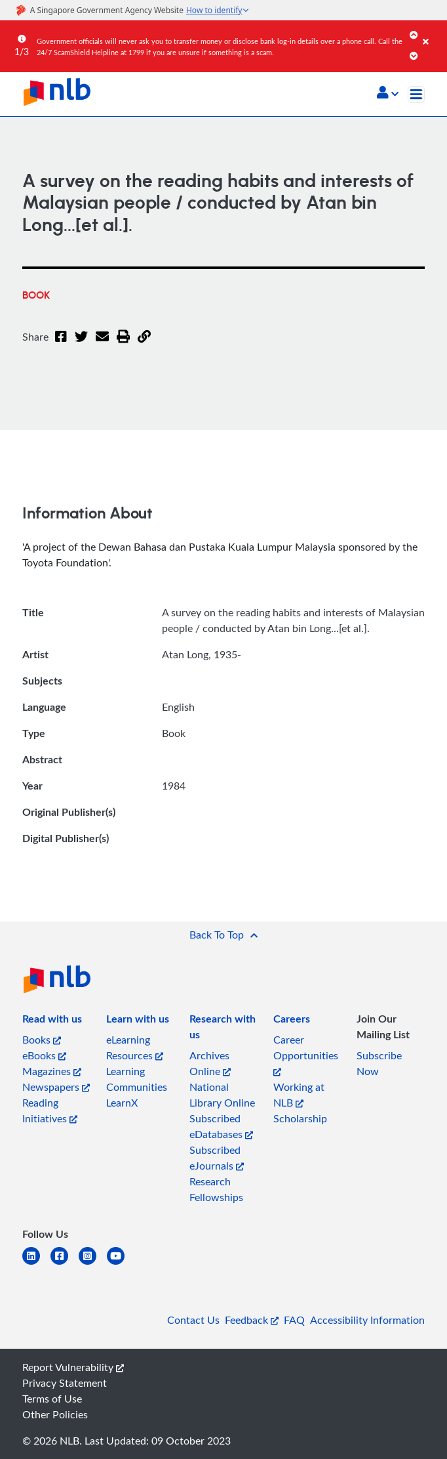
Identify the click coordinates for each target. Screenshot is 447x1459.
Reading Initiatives (49, 1110)
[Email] (102, 344)
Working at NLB (298, 1095)
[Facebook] (61, 344)
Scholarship (300, 1118)
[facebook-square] (64, 1263)
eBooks (44, 1055)
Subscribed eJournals (216, 1158)
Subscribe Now (379, 1063)
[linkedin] (36, 1263)
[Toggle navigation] (416, 94)
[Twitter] (81, 344)
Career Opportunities (305, 1054)
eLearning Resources (134, 1047)
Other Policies (55, 1414)
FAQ (294, 1320)
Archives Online (210, 1063)
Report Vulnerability (73, 1367)
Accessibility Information (367, 1320)
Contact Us (193, 1320)
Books (41, 1039)
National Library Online (222, 1095)
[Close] (432, 32)
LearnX (122, 1102)
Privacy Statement (64, 1383)
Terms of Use (52, 1398)
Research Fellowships (216, 1189)
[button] (387, 94)
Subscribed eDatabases (221, 1126)
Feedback (252, 1320)
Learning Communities (136, 1079)
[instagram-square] (93, 1263)
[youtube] (121, 1263)
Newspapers (56, 1087)
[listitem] (52, 1021)
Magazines (51, 1071)
